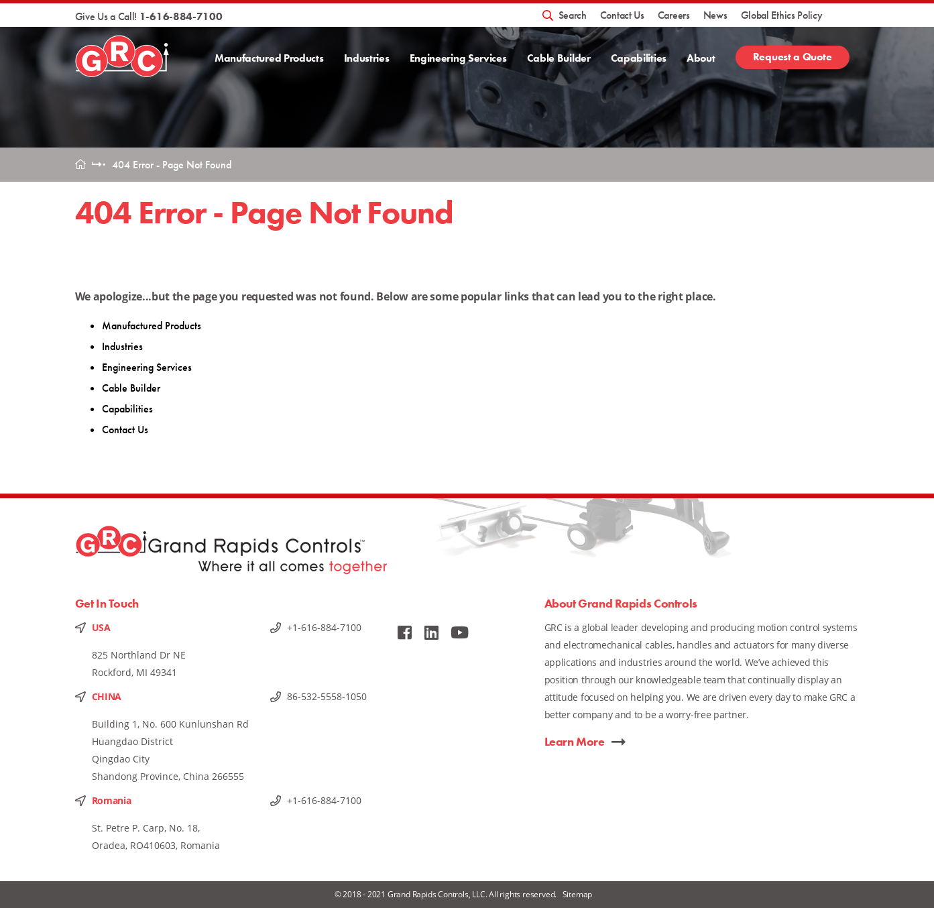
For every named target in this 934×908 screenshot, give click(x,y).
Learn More (574, 741)
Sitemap (578, 894)
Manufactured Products (269, 58)
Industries (366, 58)
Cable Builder (558, 58)
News (715, 15)
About (701, 58)
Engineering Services (457, 58)
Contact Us (622, 15)
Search (573, 15)
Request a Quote (792, 57)
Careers (674, 15)
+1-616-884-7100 (324, 627)
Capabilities (638, 58)
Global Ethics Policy (782, 15)
